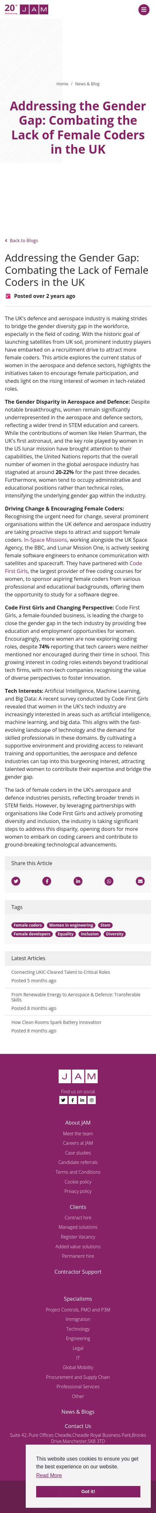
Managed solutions (78, 1227)
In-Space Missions (45, 539)
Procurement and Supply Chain (78, 1377)
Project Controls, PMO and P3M (78, 1310)
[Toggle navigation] (143, 10)
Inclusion (90, 934)
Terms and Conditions (77, 1172)
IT (78, 1358)
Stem (105, 925)
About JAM (78, 1122)
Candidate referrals (78, 1162)
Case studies (78, 1153)
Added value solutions (77, 1246)
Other (78, 1396)
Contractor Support (77, 1271)
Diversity (115, 934)
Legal (78, 1348)
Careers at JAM (78, 1143)
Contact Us (78, 1426)
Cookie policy (77, 1182)
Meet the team (78, 1133)
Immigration (78, 1319)
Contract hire (77, 1217)
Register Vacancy (78, 1237)
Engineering (78, 1338)
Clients (78, 1207)
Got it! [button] (88, 1491)
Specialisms (78, 1298)
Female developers (32, 934)
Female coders (28, 925)
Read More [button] (49, 1475)
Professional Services (78, 1386)
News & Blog (87, 84)
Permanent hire (78, 1256)
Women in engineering (71, 925)
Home (62, 84)
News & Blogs (78, 1411)
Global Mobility (78, 1367)
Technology (78, 1329)
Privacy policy (78, 1191)
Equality (66, 934)
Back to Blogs (21, 240)
